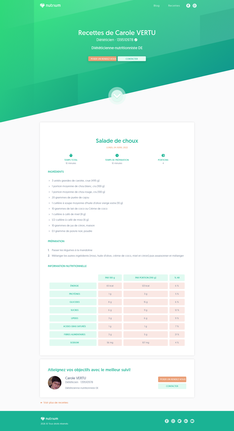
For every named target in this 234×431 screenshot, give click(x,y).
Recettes (174, 5)
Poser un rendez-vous (103, 58)
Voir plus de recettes (54, 403)
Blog (157, 5)
